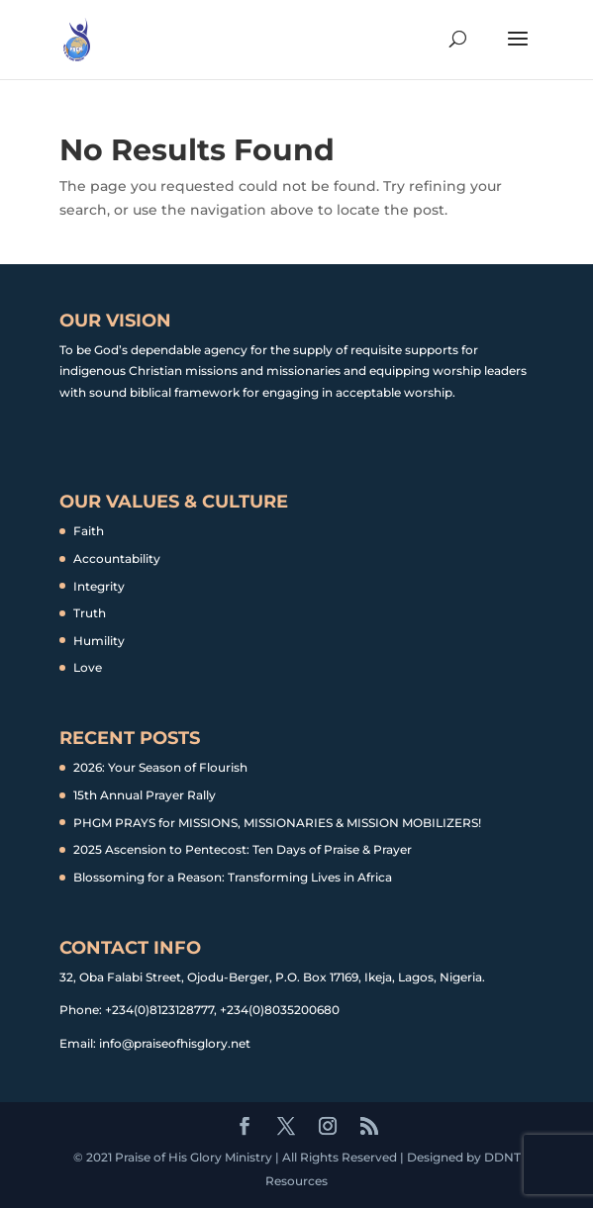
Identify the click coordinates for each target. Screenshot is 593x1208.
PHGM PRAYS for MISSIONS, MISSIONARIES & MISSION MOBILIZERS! (277, 822)
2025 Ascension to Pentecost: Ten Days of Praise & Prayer (242, 849)
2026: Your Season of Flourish (160, 767)
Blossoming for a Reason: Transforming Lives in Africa (232, 877)
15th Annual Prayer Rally (144, 795)
